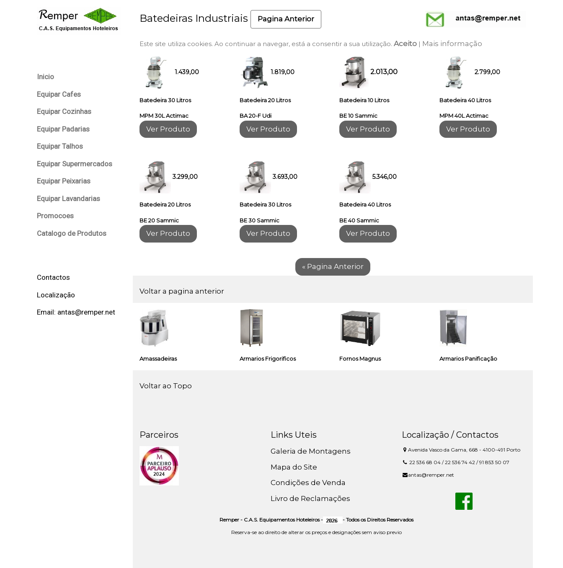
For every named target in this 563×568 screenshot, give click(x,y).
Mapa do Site (294, 467)
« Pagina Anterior (333, 266)
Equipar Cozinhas (64, 111)
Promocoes (55, 216)
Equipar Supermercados (74, 164)
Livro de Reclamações (310, 498)
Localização (56, 295)
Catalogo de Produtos (71, 233)
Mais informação (452, 43)
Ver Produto (168, 129)
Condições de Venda (308, 482)
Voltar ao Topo (165, 386)
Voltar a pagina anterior (181, 291)
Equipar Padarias (63, 129)
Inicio (45, 76)
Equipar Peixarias (63, 181)
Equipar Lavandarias (68, 198)
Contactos (53, 277)
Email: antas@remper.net (76, 312)
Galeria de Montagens (311, 451)
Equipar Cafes (59, 94)
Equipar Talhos (60, 146)
